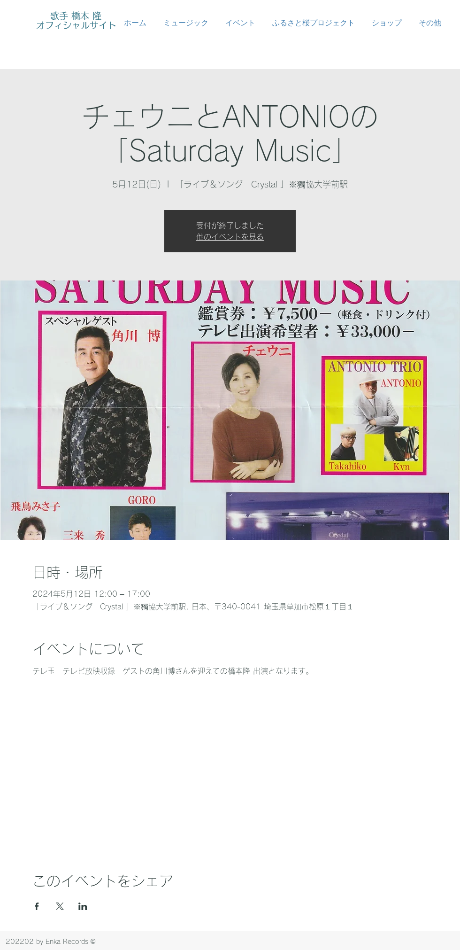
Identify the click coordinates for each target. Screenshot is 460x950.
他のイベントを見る (230, 237)
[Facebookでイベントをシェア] (36, 906)
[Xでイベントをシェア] (59, 906)
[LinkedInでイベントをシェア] (82, 906)
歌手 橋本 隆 (75, 15)
